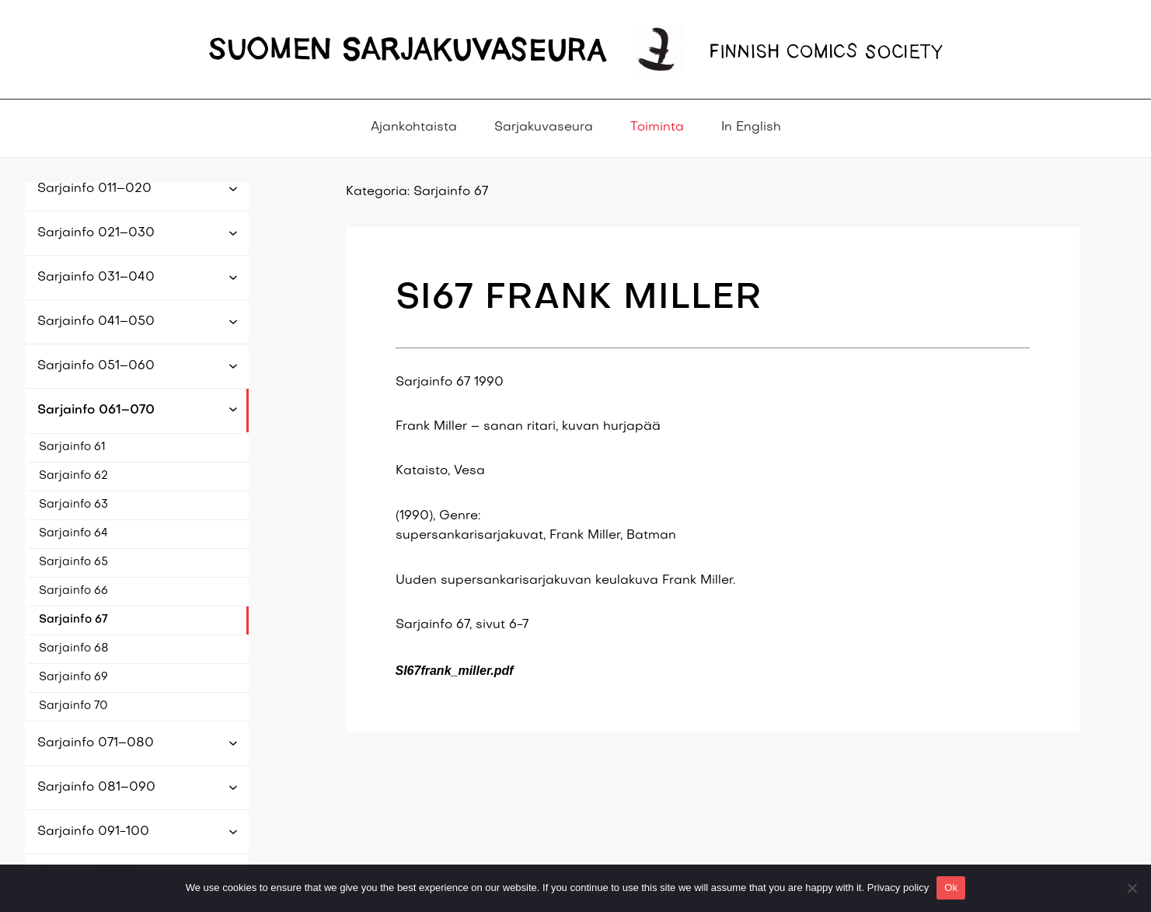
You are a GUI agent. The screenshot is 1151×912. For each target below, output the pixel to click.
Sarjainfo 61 (72, 447)
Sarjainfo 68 (74, 648)
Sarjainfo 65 (73, 562)
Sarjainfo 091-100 (93, 832)
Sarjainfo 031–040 (96, 277)
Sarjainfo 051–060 (96, 366)
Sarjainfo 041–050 (96, 322)
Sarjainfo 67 (73, 619)
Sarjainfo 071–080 (95, 743)
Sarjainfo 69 (73, 677)
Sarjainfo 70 (73, 706)
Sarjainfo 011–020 (94, 189)
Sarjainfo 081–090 (96, 787)
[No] (1131, 888)
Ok (950, 887)
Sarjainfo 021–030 (96, 233)
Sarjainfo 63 (73, 504)
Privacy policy (898, 887)
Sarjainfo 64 (73, 533)
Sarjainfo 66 (73, 590)
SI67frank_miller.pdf (455, 670)
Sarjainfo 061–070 (96, 410)
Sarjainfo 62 (73, 475)
